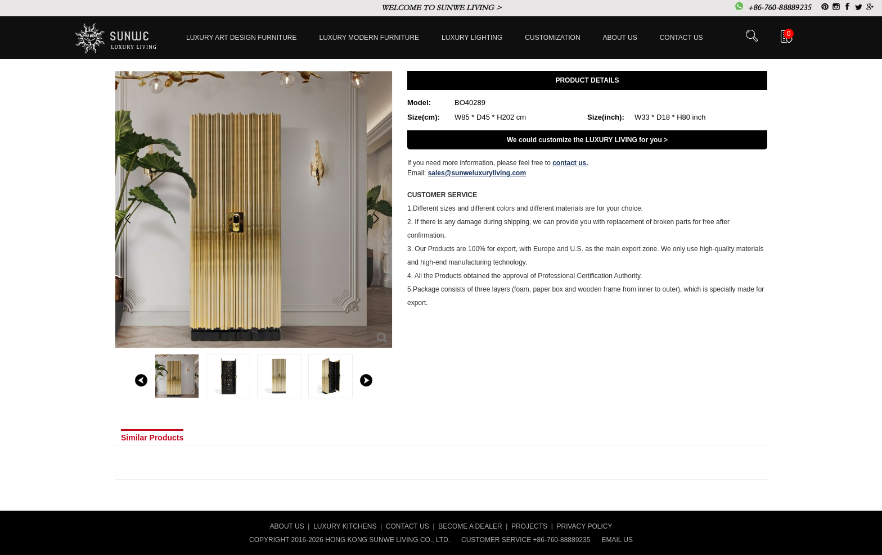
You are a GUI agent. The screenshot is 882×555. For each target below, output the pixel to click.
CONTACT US (407, 526)
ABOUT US (287, 526)
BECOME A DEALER (470, 526)
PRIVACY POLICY (585, 526)
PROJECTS (529, 526)
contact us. (570, 163)
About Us (620, 38)
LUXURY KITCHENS (344, 526)
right (366, 380)
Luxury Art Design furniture (241, 38)
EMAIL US (617, 540)
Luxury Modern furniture (370, 38)
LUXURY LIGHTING (472, 38)
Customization (552, 38)
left (141, 380)
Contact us (681, 38)
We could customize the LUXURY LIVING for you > (587, 140)
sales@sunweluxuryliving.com (477, 173)
